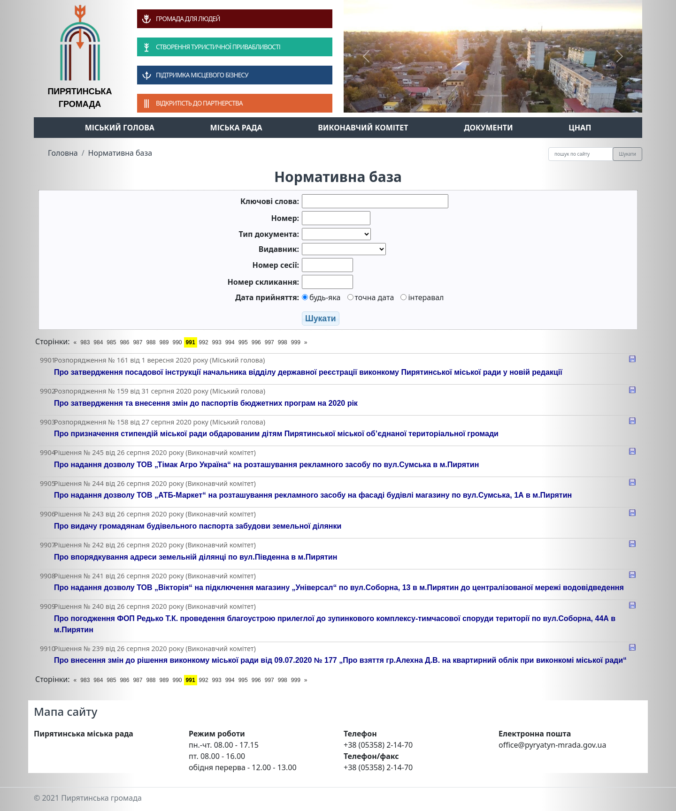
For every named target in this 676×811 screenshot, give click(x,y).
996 (256, 342)
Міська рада (236, 127)
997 (269, 342)
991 (190, 342)
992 (203, 342)
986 (124, 342)
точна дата (370, 297)
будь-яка (321, 297)
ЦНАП (579, 127)
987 (137, 342)
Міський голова (119, 127)
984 (98, 342)
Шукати (627, 154)
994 (230, 342)
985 (111, 342)
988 (150, 342)
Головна (63, 153)
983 (85, 342)
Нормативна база (120, 153)
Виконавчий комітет (363, 127)
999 (295, 342)
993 (217, 342)
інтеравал (422, 297)
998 (282, 342)
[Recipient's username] (580, 154)
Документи (488, 127)
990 (177, 342)
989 (164, 342)
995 (243, 342)
